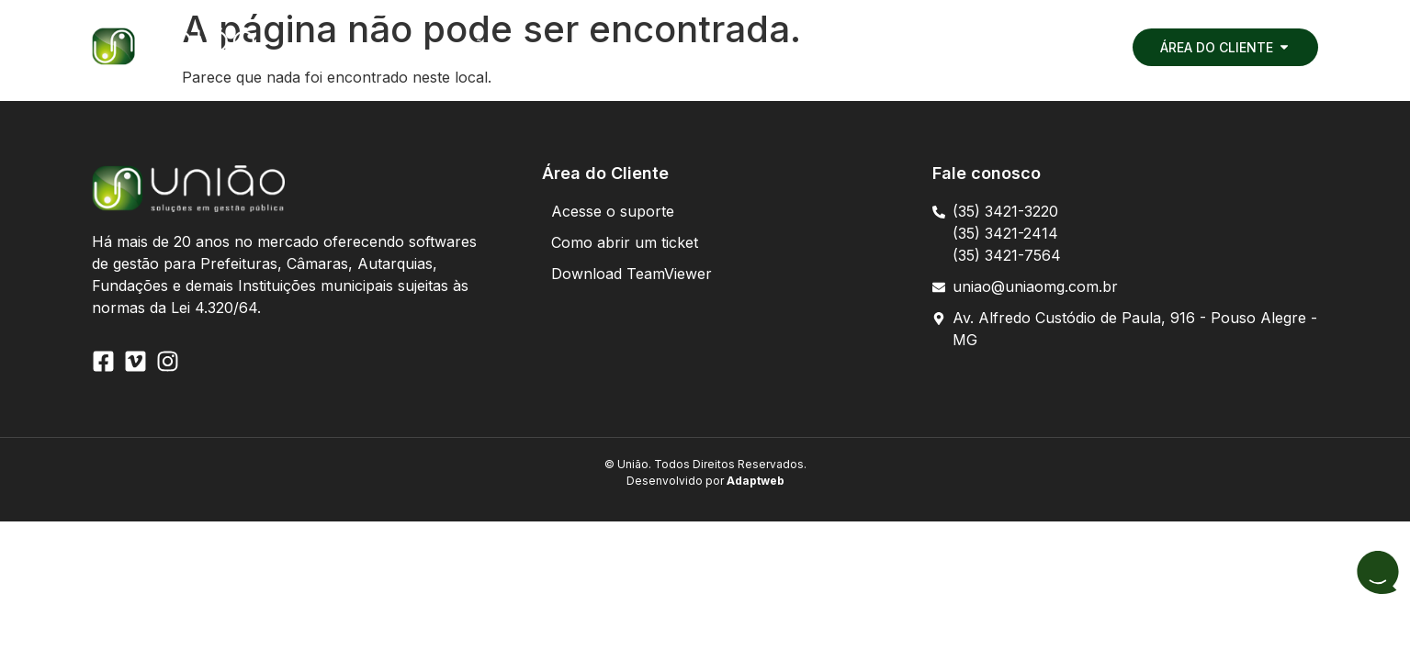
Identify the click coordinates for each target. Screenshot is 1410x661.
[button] (395, 47)
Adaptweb (754, 480)
